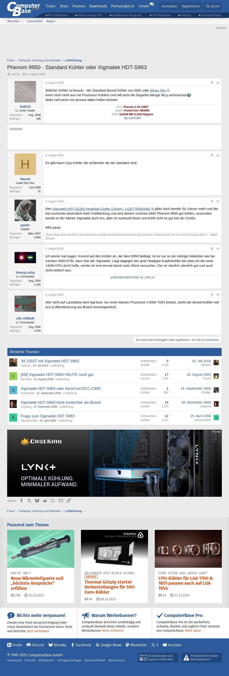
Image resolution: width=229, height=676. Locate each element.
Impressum (14, 660)
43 (162, 595)
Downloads (98, 6)
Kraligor (206, 392)
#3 (217, 201)
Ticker (50, 6)
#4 (217, 248)
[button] (22, 21)
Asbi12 (15, 74)
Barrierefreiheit (95, 660)
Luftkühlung (57, 365)
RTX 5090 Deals (58, 15)
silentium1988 (29, 420)
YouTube (174, 645)
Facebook (83, 645)
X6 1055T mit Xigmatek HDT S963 (50, 361)
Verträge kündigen (69, 660)
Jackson (26, 365)
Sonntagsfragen (211, 15)
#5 (217, 294)
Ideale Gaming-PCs (89, 15)
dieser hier (158, 90)
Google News (111, 645)
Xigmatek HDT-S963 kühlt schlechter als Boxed (61, 402)
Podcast (185, 15)
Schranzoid (27, 393)
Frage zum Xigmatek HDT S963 (48, 416)
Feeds (17, 645)
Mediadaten (46, 660)
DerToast (26, 379)
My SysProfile (132, 118)
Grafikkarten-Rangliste (127, 15)
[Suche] (213, 6)
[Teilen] (212, 82)
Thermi (207, 378)
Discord (38, 645)
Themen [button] (78, 6)
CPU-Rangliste (161, 15)
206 (15, 595)
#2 (217, 155)
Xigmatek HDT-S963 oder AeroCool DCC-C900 (60, 388)
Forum (144, 6)
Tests (64, 6)
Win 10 (150, 277)
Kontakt (30, 660)
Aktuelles (13, 21)
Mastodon (139, 645)
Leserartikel (35, 21)
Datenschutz (116, 660)
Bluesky (60, 645)
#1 (217, 82)
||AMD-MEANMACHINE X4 (127, 277)
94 (88, 599)
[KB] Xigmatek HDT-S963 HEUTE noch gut (57, 375)
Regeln (50, 21)
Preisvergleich (122, 6)
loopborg (26, 406)
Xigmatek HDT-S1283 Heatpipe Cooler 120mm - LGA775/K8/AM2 (102, 209)
